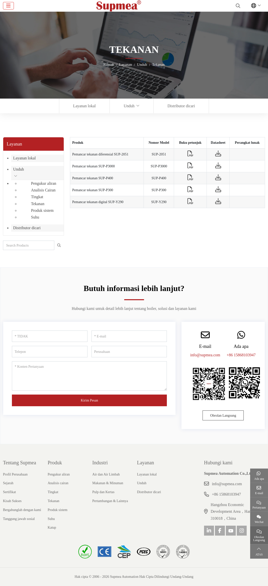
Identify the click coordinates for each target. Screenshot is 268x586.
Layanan (145, 462)
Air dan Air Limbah (106, 474)
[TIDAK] (50, 336)
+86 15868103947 (241, 355)
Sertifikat (9, 492)
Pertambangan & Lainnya (110, 501)
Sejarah (8, 483)
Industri (100, 462)
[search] (237, 6)
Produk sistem (42, 210)
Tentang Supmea (19, 462)
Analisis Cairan (43, 190)
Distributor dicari (181, 106)
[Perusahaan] (129, 351)
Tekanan (37, 204)
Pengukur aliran (43, 183)
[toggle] (8, 5)
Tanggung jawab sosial (19, 519)
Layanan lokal (84, 106)
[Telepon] (50, 351)
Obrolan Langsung (223, 415)
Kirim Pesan (89, 400)
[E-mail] (129, 336)
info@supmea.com (205, 355)
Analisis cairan (58, 483)
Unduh (129, 106)
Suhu (35, 217)
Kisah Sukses (12, 501)
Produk (55, 462)
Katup (52, 527)
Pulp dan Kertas (103, 492)
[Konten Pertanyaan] (89, 376)
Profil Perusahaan (15, 474)
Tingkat (37, 197)
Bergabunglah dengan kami (22, 510)
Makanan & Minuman (107, 483)
